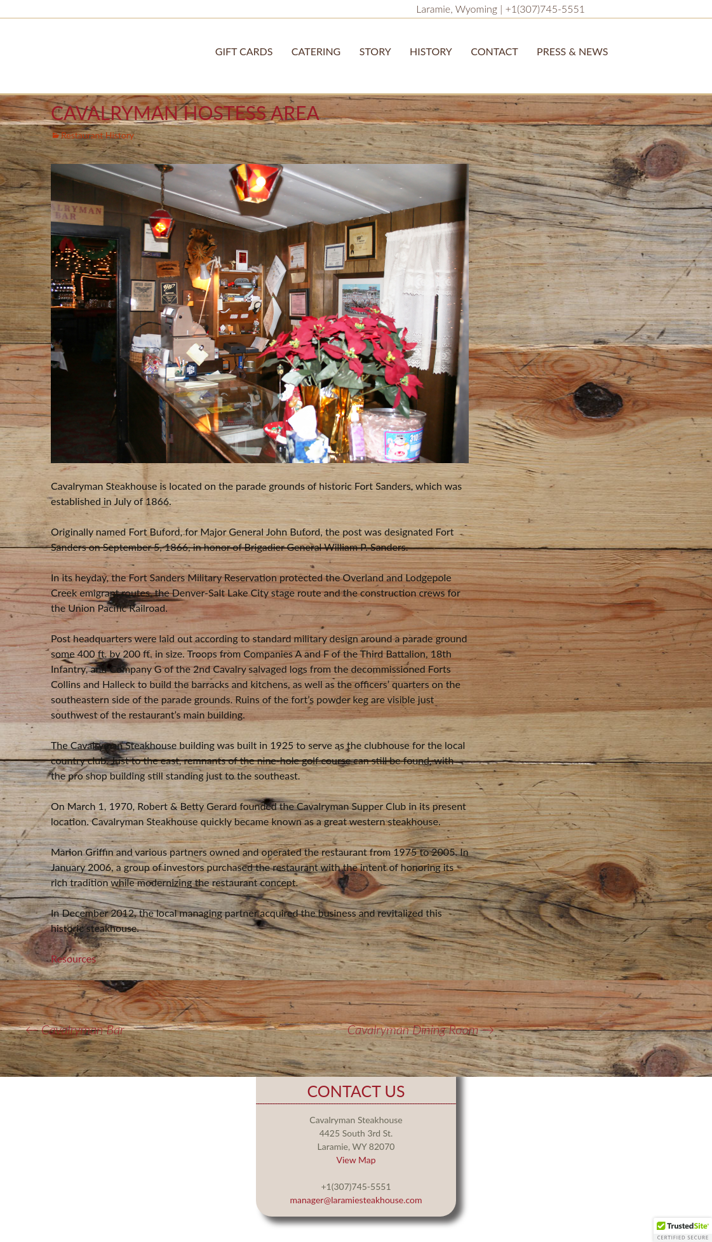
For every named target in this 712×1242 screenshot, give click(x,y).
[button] (683, 1230)
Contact (494, 51)
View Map (355, 1159)
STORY (375, 51)
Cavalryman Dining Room (421, 1029)
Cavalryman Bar (74, 1029)
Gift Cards (244, 51)
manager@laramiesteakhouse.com (356, 1199)
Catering (316, 51)
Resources (73, 958)
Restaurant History (97, 135)
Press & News (572, 51)
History (431, 51)
